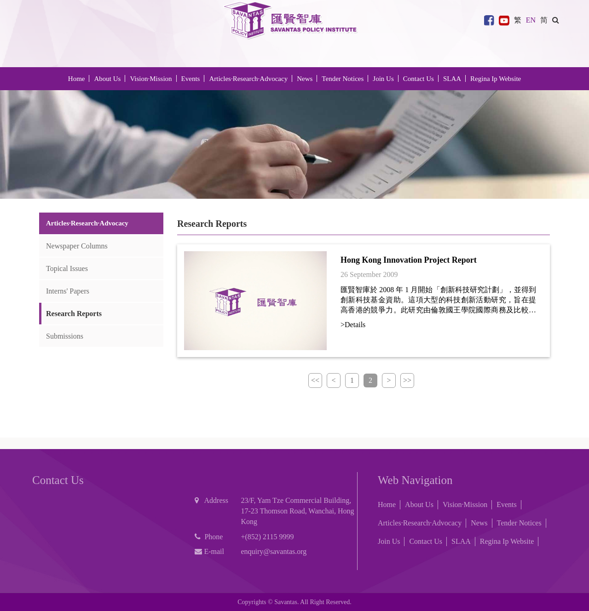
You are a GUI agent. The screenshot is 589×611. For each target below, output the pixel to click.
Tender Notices (519, 523)
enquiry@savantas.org (273, 551)
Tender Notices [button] (343, 78)
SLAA (452, 78)
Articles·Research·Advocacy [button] (248, 78)
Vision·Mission (151, 78)
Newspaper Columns (77, 246)
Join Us (389, 541)
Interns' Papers (67, 291)
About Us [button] (107, 78)
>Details (353, 325)
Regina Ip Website (495, 78)
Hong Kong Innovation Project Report (409, 260)
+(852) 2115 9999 (267, 537)
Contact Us (418, 78)
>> (407, 380)
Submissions (64, 336)
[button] (555, 20)
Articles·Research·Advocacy (420, 523)
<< (315, 380)
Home (76, 78)
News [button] (304, 78)
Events (507, 504)
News (479, 523)
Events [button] (190, 78)
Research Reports (74, 313)
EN (531, 20)
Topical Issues (67, 268)
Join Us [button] (383, 78)
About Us (419, 504)
